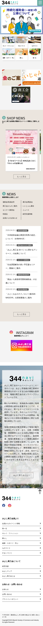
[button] (20, 32)
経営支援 (5, 566)
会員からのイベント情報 (11, 523)
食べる (34, 53)
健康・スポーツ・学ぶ (8, 53)
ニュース (26, 210)
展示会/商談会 (28, 202)
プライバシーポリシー (10, 599)
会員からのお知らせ (10, 218)
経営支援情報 (27, 214)
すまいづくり (21, 42)
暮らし (21, 53)
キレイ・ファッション (8, 42)
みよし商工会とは (8, 576)
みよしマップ (7, 571)
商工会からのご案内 (10, 206)
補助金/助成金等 (8, 202)
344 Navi (10, 2)
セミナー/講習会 (8, 210)
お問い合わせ (7, 594)
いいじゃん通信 (28, 206)
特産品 (5, 214)
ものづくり (34, 42)
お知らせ (5, 589)
